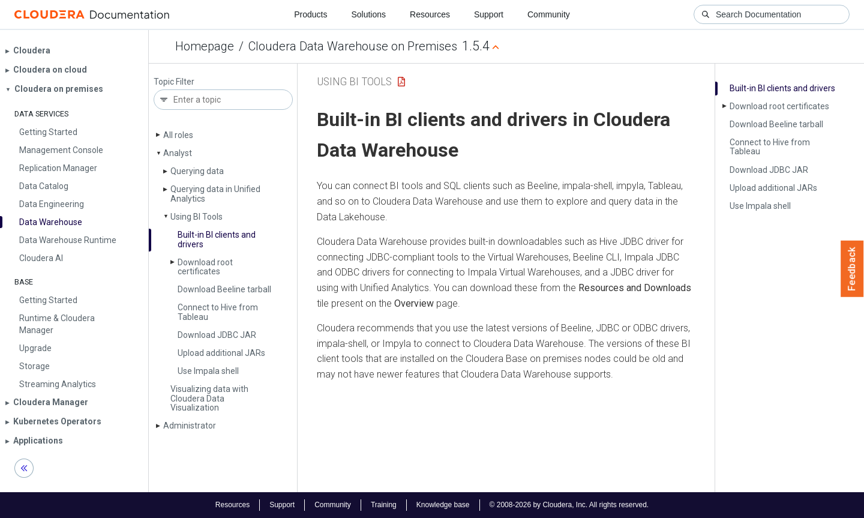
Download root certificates (205, 266)
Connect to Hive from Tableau (218, 312)
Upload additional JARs (221, 353)
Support (488, 14)
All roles (178, 135)
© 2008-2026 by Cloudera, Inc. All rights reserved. (569, 505)
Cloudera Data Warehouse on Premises (352, 46)
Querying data (197, 171)
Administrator (189, 425)
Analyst (177, 153)
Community (548, 14)
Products (310, 14)
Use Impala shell (208, 371)
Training (384, 505)
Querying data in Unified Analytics (215, 193)
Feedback (852, 269)
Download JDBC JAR (217, 335)
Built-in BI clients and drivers (217, 239)
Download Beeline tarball (224, 289)
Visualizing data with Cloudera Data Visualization (209, 398)
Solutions (368, 14)
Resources (430, 14)
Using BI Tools (196, 216)
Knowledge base (443, 505)
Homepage (204, 46)
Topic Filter (174, 81)
